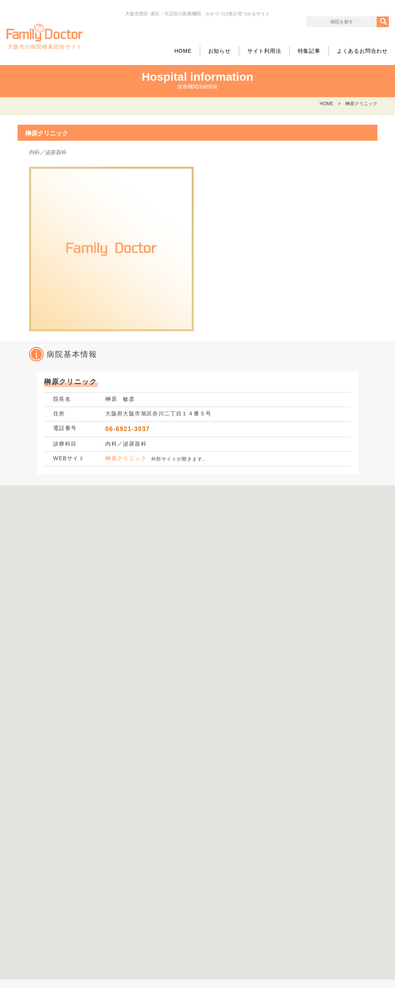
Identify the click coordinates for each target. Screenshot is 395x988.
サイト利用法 (264, 51)
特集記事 (309, 51)
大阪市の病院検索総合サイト (44, 36)
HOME (182, 51)
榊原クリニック (126, 458)
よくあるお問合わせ (362, 51)
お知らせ (219, 51)
